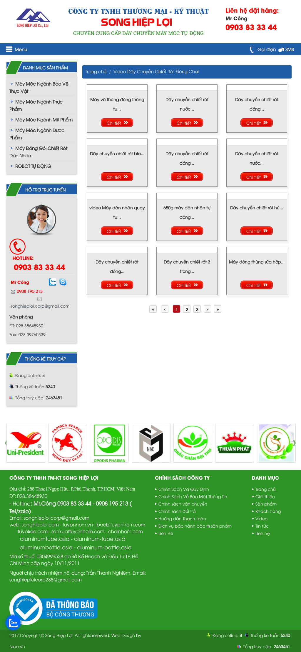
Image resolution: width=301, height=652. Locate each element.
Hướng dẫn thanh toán (182, 518)
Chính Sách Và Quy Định (183, 489)
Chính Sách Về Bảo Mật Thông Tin (192, 496)
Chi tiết (114, 123)
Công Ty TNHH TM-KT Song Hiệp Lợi (53, 477)
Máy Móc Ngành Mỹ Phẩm (44, 119)
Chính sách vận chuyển (182, 503)
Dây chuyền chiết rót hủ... (256, 207)
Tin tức (262, 525)
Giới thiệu (265, 496)
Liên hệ (262, 533)
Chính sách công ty (182, 477)
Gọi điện (262, 49)
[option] (26, 443)
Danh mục (265, 477)
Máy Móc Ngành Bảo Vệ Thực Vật (38, 87)
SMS (286, 49)
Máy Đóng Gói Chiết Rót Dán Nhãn (38, 151)
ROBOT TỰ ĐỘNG (33, 166)
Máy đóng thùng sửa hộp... (257, 261)
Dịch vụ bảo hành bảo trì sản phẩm (195, 525)
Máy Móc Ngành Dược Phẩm (36, 133)
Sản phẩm (266, 503)
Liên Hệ (165, 533)
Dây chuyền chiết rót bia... (117, 153)
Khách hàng (268, 511)
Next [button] (296, 443)
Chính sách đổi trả (177, 511)
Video (261, 518)
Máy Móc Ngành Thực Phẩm (36, 105)
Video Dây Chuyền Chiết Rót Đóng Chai (156, 71)
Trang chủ (95, 71)
